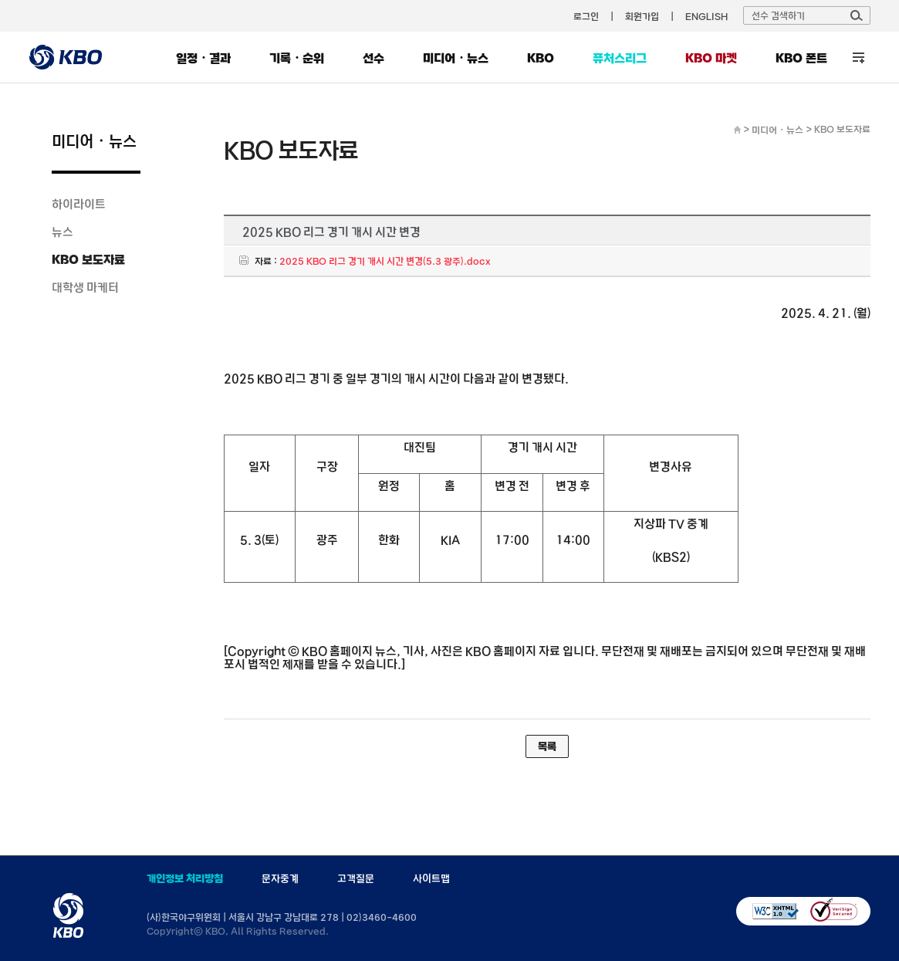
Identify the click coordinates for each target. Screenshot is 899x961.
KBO (540, 58)
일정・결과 (203, 58)
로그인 (586, 16)
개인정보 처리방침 (185, 878)
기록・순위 (296, 58)
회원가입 (642, 16)
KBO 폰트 (801, 58)
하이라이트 (79, 204)
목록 (547, 746)
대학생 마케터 (85, 287)
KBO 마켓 (711, 58)
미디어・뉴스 (455, 58)
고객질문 (355, 878)
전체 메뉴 (858, 57)
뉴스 (62, 232)
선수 (373, 58)
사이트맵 (431, 878)
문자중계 (280, 878)
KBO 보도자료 (88, 259)
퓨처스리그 (620, 58)
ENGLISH (706, 16)
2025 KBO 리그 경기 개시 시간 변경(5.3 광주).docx (385, 260)
